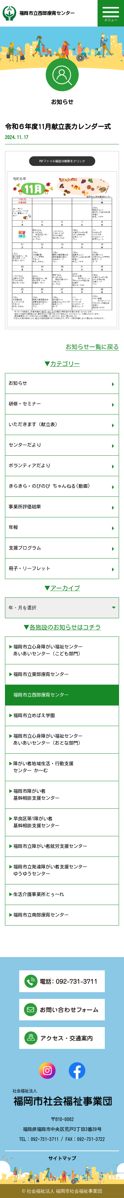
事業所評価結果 (25, 506)
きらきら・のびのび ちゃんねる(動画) (49, 486)
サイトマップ (62, 1158)
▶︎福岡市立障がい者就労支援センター (48, 846)
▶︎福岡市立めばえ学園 (32, 715)
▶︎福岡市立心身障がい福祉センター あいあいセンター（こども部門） (46, 650)
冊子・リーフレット (29, 568)
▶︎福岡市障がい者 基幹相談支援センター (34, 794)
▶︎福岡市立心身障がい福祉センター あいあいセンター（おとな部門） (46, 739)
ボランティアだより (29, 465)
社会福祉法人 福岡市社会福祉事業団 (64, 1191)
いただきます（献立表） (34, 424)
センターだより (25, 445)
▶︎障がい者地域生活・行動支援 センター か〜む (41, 767)
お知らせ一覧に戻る (92, 347)
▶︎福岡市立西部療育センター (39, 695)
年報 (13, 527)
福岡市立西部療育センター (47, 13)
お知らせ (18, 383)
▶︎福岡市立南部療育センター (39, 915)
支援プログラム (25, 548)
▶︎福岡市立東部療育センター (39, 674)
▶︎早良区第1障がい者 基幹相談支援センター (34, 822)
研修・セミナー (25, 404)
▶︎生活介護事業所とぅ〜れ (36, 894)
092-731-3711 (45, 1139)
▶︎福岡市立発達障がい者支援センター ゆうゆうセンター (48, 870)
